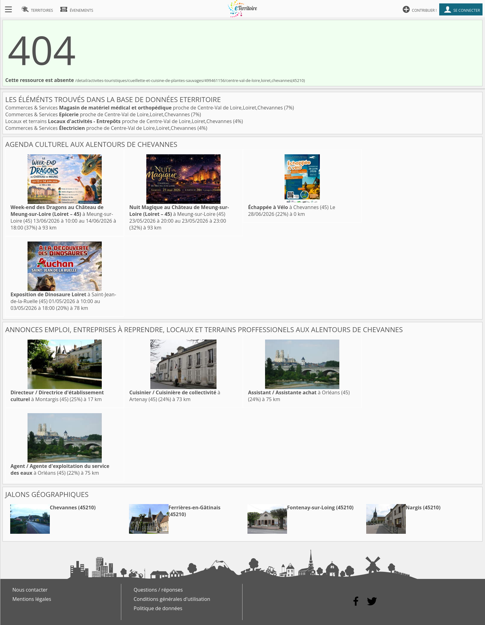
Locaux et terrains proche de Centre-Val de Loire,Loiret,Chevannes (119, 121)
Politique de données (158, 608)
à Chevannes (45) (288, 207)
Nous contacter (30, 589)
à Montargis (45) (57, 396)
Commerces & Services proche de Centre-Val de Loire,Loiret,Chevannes (144, 107)
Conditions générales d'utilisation (172, 599)
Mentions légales (31, 599)
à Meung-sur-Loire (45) (62, 214)
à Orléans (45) (299, 392)
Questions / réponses (158, 589)
